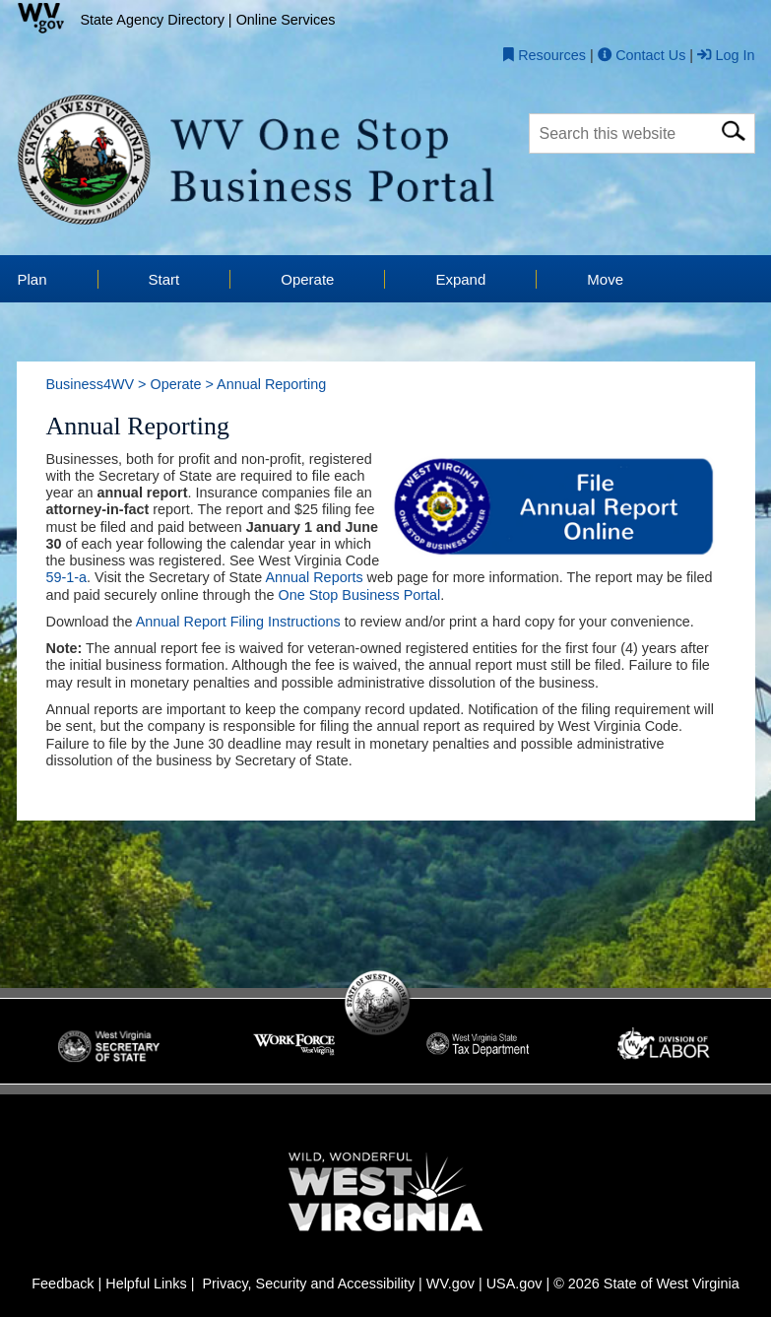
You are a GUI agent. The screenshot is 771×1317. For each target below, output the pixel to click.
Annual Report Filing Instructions (238, 622)
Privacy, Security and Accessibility (308, 1284)
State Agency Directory (153, 20)
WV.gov (450, 1284)
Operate (175, 385)
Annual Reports (313, 578)
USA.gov (514, 1284)
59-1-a (67, 578)
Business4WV (90, 385)
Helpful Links (145, 1284)
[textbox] (642, 133)
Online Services (286, 20)
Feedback (63, 1284)
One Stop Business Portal (360, 596)
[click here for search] (733, 127)
